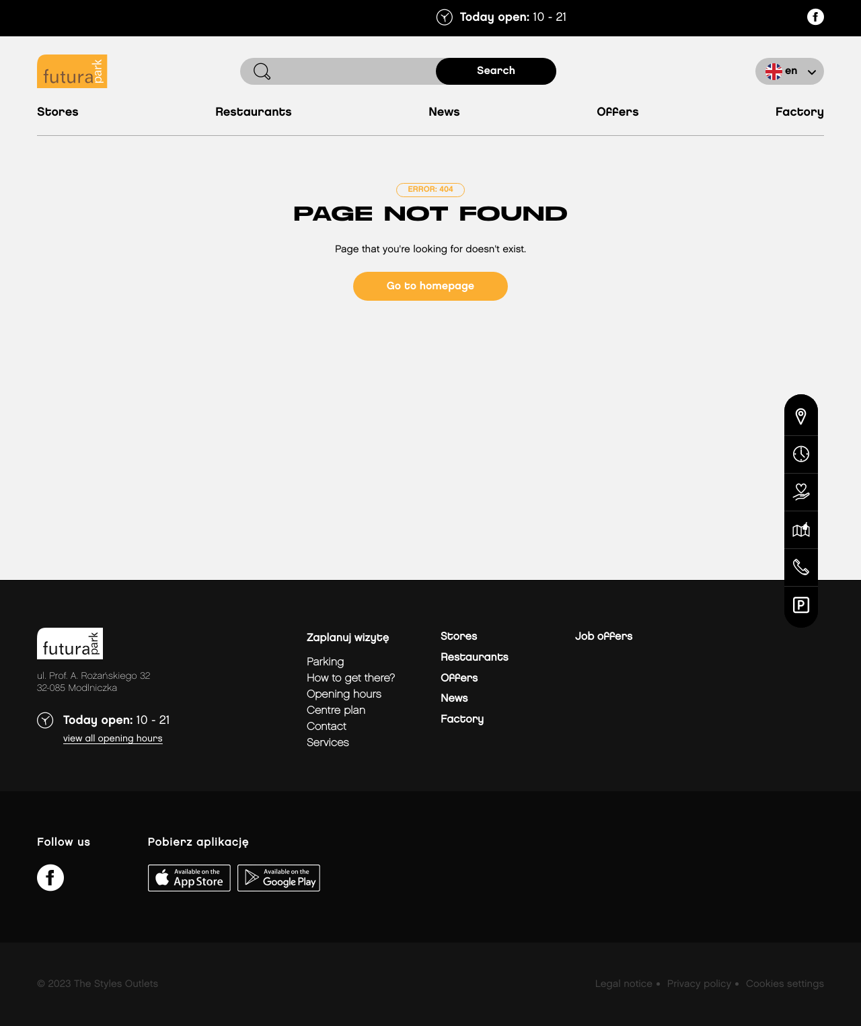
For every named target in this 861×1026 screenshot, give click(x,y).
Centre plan (336, 711)
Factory (800, 112)
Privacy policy (699, 984)
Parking (325, 662)
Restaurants (253, 112)
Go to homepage (430, 286)
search (496, 71)
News (444, 112)
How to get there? (351, 678)
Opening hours (344, 695)
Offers (618, 112)
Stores (58, 112)
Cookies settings (785, 984)
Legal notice (623, 984)
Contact (326, 727)
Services (328, 743)
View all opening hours (113, 739)
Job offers (603, 637)
